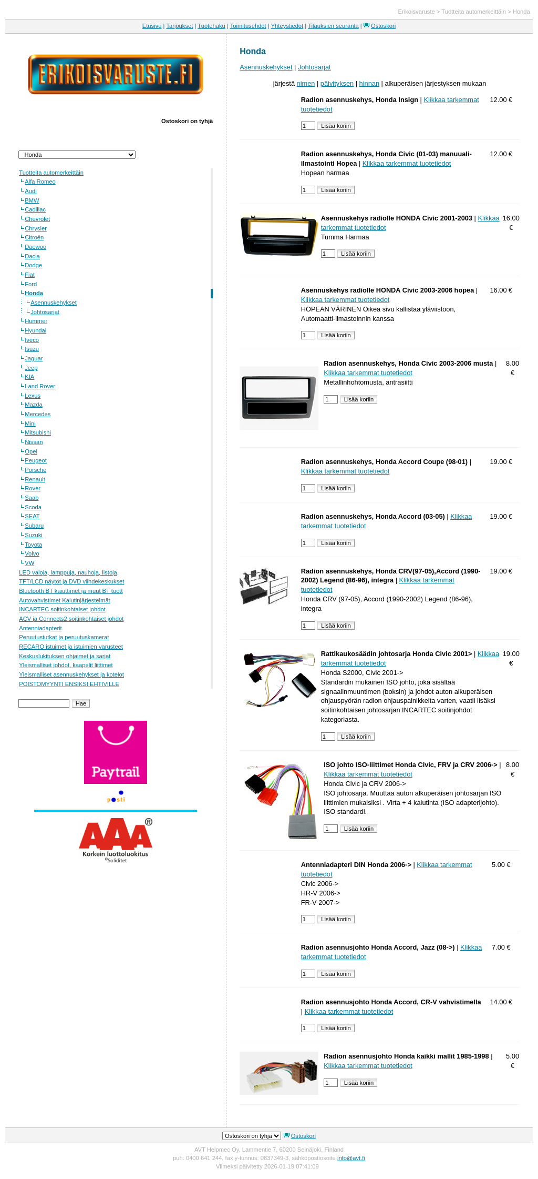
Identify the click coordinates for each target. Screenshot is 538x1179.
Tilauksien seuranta (333, 26)
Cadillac (35, 209)
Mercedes (37, 414)
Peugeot (36, 460)
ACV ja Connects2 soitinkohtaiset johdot (71, 619)
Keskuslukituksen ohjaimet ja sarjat (64, 656)
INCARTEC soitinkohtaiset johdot (62, 609)
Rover (32, 488)
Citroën (34, 237)
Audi (30, 191)
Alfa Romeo (40, 181)
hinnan (369, 83)
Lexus (32, 395)
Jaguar (34, 358)
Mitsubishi (38, 432)
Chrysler (36, 228)
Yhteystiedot (287, 26)
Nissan (34, 442)
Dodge (33, 265)
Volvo (32, 553)
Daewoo (35, 247)
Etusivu (152, 26)
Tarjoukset (179, 26)
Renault (35, 479)
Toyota (33, 544)
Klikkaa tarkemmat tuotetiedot (407, 163)
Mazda (34, 404)
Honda (521, 11)
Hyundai (35, 330)
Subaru (34, 525)
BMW (32, 200)
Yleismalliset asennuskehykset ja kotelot (71, 674)
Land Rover (40, 386)
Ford (31, 284)
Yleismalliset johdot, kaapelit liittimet (65, 665)
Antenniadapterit (40, 628)
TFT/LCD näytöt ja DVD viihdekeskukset (71, 581)
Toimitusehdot (248, 26)
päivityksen (337, 83)
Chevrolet (37, 219)
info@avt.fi (351, 1158)
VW (29, 563)
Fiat (30, 274)
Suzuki (34, 535)
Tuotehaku (211, 26)
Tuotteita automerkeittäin (473, 11)
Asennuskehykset (53, 302)
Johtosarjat (44, 312)
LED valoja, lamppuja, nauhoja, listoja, (69, 572)
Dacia (32, 256)
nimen (306, 83)
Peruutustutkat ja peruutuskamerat (64, 637)
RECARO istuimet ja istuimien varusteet (71, 646)
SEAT (32, 516)
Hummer (36, 321)
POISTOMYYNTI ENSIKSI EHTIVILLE (69, 684)
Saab (31, 498)
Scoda (33, 507)
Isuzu (32, 349)
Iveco (32, 340)
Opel (31, 451)
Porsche (35, 470)
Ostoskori (383, 26)
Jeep (31, 368)
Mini (30, 423)
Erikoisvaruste (416, 11)
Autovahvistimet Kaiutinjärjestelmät (64, 600)
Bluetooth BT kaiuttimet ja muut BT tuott (70, 591)
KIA (29, 377)
